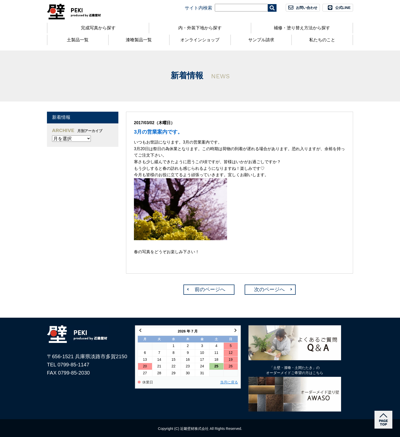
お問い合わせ (306, 8)
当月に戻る (229, 382)
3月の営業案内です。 (158, 132)
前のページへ (210, 289)
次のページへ (269, 289)
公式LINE (343, 8)
